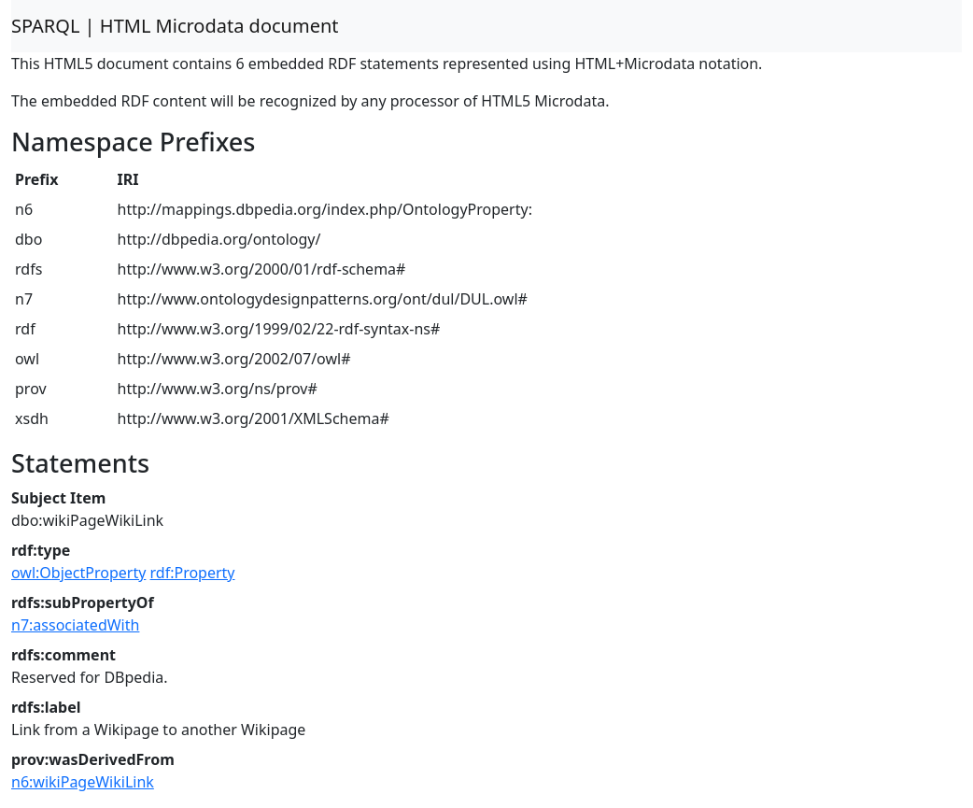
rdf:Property (192, 572)
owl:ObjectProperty (78, 572)
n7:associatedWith (75, 625)
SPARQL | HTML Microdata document (175, 25)
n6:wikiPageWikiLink (82, 782)
